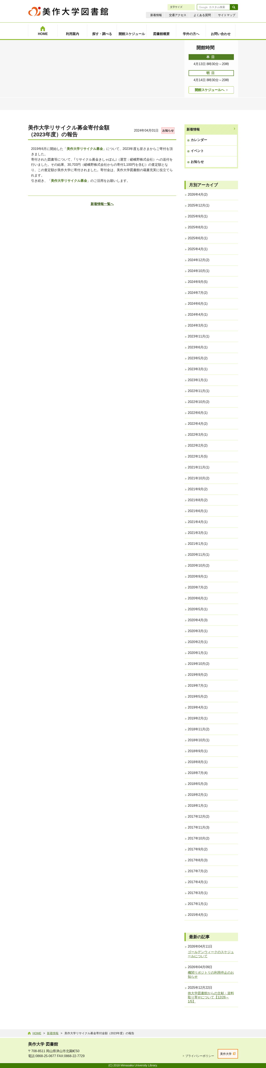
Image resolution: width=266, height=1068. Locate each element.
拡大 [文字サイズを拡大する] (190, 7)
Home (37, 1033)
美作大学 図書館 (43, 1044)
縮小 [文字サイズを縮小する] (186, 7)
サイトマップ (226, 15)
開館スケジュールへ (209, 90)
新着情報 (156, 15)
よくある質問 (202, 15)
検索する (234, 7)
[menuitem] (43, 31)
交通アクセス (177, 15)
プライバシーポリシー (199, 1055)
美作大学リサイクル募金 (85, 149)
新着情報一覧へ (102, 204)
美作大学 (226, 1053)
